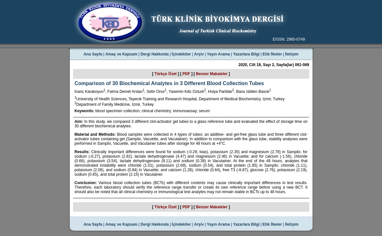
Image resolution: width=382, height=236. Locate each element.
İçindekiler (181, 54)
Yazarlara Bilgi (246, 54)
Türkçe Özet (165, 74)
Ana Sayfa (93, 54)
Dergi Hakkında (155, 54)
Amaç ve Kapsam (121, 54)
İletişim (291, 54)
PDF (186, 74)
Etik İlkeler (272, 54)
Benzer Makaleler (212, 74)
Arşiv (199, 54)
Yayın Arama (218, 54)
